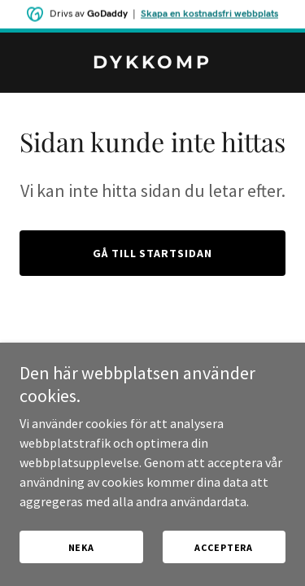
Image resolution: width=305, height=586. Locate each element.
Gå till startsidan (153, 253)
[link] (152, 63)
